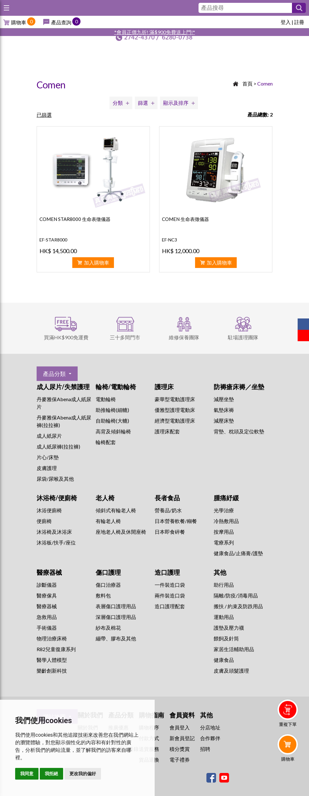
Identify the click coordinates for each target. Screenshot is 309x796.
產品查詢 (61, 22)
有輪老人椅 (108, 521)
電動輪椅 (106, 399)
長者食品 (167, 498)
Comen (265, 83)
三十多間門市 (125, 337)
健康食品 (224, 660)
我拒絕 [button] (51, 773)
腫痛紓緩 (226, 498)
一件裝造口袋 (170, 585)
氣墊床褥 (224, 410)
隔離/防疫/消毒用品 (236, 595)
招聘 (205, 749)
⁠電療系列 (224, 542)
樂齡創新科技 (52, 671)
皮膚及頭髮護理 (231, 671)
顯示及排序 (175, 103)
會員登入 (179, 727)
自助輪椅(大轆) (112, 421)
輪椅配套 (106, 442)
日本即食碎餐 (170, 532)
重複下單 (288, 724)
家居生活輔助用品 (234, 649)
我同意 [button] (26, 773)
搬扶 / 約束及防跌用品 (238, 606)
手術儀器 (47, 628)
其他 (220, 572)
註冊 (299, 22)
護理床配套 (167, 431)
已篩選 (44, 115)
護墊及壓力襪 (229, 628)
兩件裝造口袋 (170, 595)
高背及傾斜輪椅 (113, 431)
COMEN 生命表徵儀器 (185, 219)
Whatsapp (289, 776)
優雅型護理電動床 (175, 410)
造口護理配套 (170, 606)
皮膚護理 (47, 468)
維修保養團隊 (184, 337)
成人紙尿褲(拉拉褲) (58, 446)
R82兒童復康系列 (56, 649)
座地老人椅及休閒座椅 (121, 532)
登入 (286, 22)
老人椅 (105, 498)
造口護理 (167, 572)
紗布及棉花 (108, 628)
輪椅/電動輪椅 (116, 386)
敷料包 (103, 595)
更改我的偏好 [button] (82, 773)
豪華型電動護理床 (175, 399)
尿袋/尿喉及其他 (55, 479)
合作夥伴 (210, 738)
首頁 (247, 83)
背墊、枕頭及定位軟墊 (239, 431)
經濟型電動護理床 (175, 421)
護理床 (164, 386)
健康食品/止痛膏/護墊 (238, 553)
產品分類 (54, 373)
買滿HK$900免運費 (66, 337)
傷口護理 (108, 572)
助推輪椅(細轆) (112, 410)
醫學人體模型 (52, 660)
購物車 (18, 22)
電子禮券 (179, 760)
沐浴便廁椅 (49, 510)
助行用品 (224, 585)
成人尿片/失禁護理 (63, 386)
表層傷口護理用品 (116, 606)
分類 (118, 103)
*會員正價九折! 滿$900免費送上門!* (154, 32)
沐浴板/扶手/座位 (56, 542)
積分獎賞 (179, 749)
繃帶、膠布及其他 (116, 638)
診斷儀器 (47, 585)
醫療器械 (49, 572)
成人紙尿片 (49, 436)
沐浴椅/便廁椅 (57, 498)
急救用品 (47, 617)
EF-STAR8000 (53, 239)
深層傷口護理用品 (116, 617)
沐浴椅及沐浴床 (54, 532)
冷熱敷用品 (226, 521)
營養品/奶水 (168, 510)
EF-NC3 (169, 239)
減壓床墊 (224, 421)
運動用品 (224, 617)
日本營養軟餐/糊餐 (176, 521)
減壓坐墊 (224, 399)
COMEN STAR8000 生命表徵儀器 (74, 219)
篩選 (143, 103)
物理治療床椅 (52, 638)
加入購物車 (96, 262)
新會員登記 (182, 738)
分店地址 (210, 727)
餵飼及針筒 (226, 638)
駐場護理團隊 (243, 337)
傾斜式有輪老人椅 (116, 510)
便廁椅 (44, 521)
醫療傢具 (47, 595)
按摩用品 (224, 532)
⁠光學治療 (224, 510)
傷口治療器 (108, 585)
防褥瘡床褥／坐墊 (239, 386)
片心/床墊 (48, 457)
